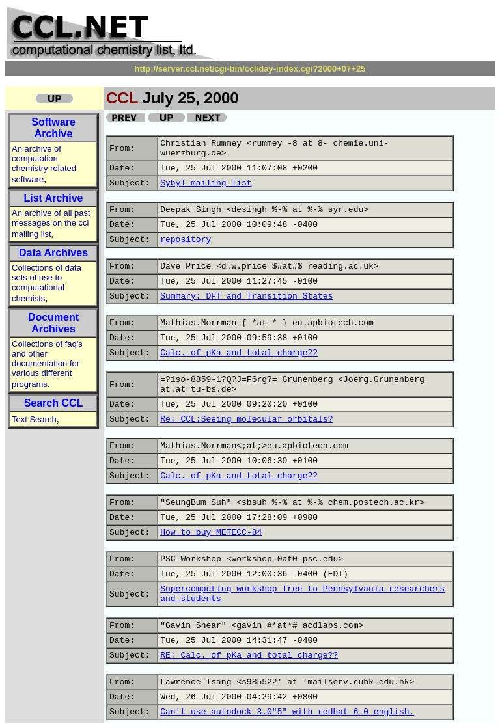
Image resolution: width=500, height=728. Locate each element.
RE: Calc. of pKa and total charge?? (249, 655)
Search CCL (53, 403)
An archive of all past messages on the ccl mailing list (51, 223)
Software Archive (53, 127)
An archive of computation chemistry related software (44, 164)
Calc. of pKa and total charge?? (239, 353)
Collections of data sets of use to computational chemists (46, 283)
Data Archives (53, 252)
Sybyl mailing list (205, 183)
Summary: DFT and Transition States (246, 296)
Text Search (34, 419)
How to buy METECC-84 (211, 532)
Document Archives (53, 323)
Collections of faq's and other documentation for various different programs (47, 364)
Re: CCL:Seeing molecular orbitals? (246, 419)
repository (185, 240)
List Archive (53, 198)
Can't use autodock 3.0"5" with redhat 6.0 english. (287, 712)
